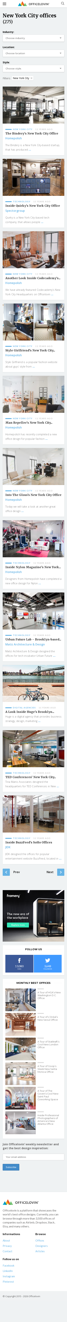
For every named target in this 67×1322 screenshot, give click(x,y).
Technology (21, 201)
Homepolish (13, 138)
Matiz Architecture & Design (25, 644)
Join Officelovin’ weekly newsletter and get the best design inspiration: (31, 1146)
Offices (39, 1240)
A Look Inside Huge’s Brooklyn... (29, 712)
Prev (11, 872)
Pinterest (8, 1281)
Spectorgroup (15, 211)
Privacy (7, 1245)
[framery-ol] (33, 916)
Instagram (9, 1276)
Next (55, 872)
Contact (7, 1251)
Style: (6, 62)
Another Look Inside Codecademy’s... (32, 278)
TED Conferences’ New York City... (30, 777)
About (6, 1240)
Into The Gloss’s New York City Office (33, 495)
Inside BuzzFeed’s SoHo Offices (28, 842)
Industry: (8, 32)
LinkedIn (8, 1270)
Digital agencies (24, 707)
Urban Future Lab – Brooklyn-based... (33, 639)
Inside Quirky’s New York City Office (32, 205)
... (30, 149)
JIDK (8, 847)
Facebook (8, 1265)
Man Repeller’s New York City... (28, 422)
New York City (22, 78)
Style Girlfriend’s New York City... (30, 350)
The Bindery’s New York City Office (31, 133)
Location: (9, 47)
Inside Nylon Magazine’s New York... (33, 567)
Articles (40, 1251)
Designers (41, 1245)
